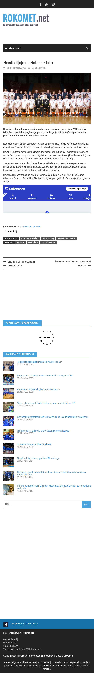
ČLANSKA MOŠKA (30, 238)
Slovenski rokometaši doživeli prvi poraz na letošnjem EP (46, 403)
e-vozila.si (61, 665)
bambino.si (11, 665)
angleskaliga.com (12, 662)
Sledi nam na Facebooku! (25, 623)
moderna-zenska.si (28, 665)
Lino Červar (48, 242)
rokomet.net (44, 662)
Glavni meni (15, 48)
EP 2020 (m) (48, 238)
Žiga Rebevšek (38, 67)
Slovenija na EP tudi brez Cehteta (34, 444)
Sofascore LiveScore (31, 226)
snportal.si (57, 662)
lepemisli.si (73, 665)
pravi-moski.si (47, 665)
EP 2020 (20, 242)
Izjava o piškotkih (64, 655)
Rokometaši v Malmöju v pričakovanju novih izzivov (43, 430)
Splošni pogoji (10, 655)
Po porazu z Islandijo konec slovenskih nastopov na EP (45, 375)
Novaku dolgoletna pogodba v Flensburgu (38, 458)
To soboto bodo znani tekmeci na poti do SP (39, 362)
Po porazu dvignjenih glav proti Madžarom (38, 389)
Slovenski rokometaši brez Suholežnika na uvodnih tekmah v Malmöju (52, 417)
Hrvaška (33, 242)
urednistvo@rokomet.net (21, 633)
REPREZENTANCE (66, 238)
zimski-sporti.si (71, 662)
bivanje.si (85, 662)
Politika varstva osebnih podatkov (36, 655)
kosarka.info (29, 662)
